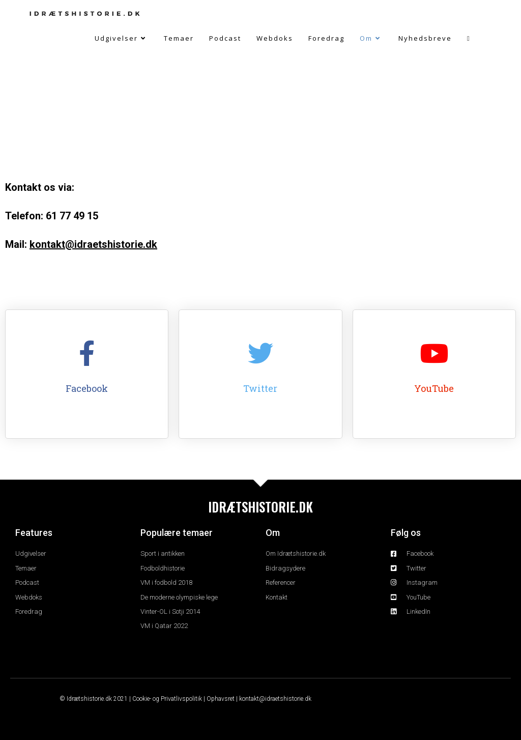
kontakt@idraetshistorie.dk (93, 244)
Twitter (260, 388)
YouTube (434, 388)
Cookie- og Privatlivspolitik (167, 698)
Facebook (87, 388)
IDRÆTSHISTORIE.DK (260, 506)
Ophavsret (221, 698)
